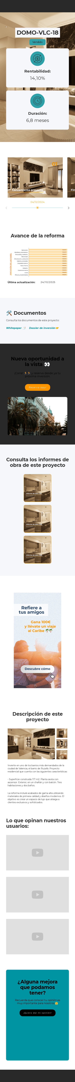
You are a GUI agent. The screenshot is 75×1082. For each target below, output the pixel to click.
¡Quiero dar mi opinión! (37, 1013)
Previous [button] (6, 208)
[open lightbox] (31, 743)
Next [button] (68, 208)
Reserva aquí (37, 387)
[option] (35, 177)
